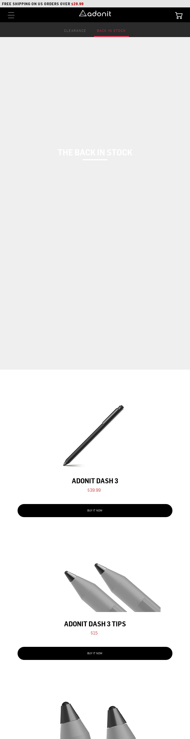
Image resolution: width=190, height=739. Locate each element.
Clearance (75, 31)
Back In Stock (111, 31)
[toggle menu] (11, 15)
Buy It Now (94, 510)
